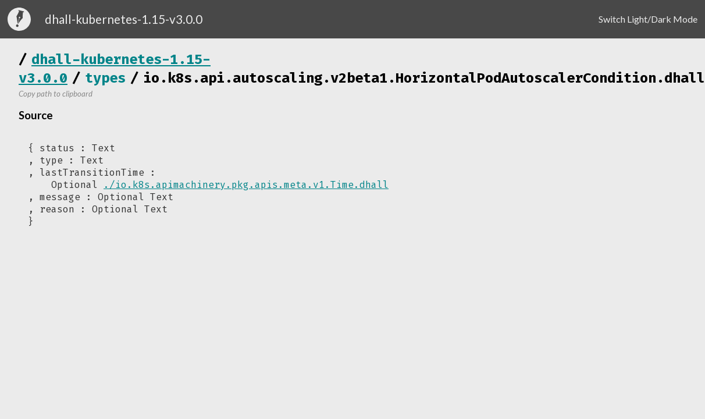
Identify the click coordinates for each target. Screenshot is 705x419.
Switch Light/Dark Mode (648, 18)
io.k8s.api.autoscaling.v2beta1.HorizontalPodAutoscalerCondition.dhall (424, 78)
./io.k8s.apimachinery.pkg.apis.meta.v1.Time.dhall (246, 185)
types (105, 78)
